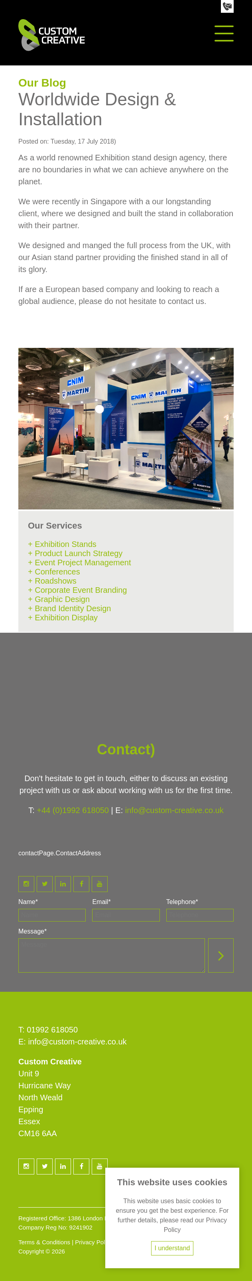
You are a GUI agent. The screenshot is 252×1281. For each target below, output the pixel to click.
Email (101, 901)
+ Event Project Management (79, 562)
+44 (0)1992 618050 (73, 810)
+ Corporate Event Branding (77, 590)
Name (28, 901)
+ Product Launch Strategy (75, 553)
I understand (172, 1248)
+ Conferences (54, 571)
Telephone (182, 901)
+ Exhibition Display (63, 617)
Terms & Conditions (44, 1242)
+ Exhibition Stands (62, 544)
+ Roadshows (52, 580)
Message (32, 931)
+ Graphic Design (59, 599)
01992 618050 (52, 1029)
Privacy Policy (93, 1242)
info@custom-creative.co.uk (174, 810)
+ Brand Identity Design (69, 608)
